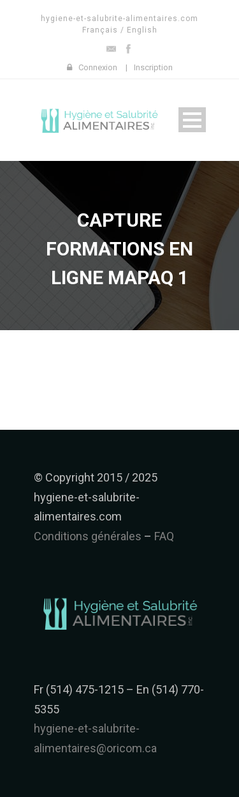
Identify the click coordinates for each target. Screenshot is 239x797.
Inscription (153, 67)
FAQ (164, 536)
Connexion (97, 67)
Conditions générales (87, 536)
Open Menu (192, 119)
